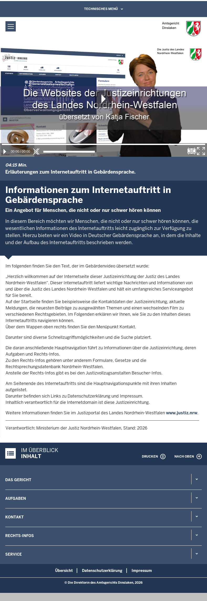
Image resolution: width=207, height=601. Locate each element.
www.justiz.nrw (181, 413)
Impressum (142, 570)
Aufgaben (15, 498)
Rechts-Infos (19, 535)
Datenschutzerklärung (102, 570)
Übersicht (64, 570)
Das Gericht (18, 479)
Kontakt (14, 517)
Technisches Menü (101, 9)
